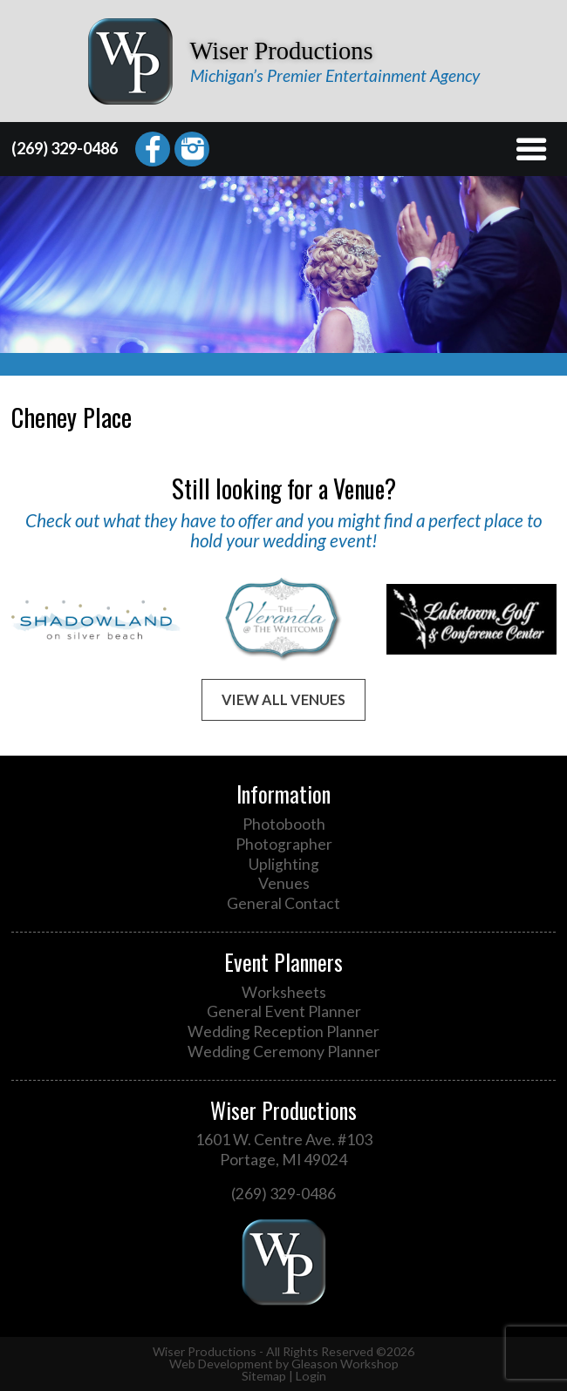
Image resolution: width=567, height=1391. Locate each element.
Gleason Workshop (345, 1363)
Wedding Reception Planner (283, 1031)
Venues (284, 883)
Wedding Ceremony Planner (284, 1051)
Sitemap (264, 1375)
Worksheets (284, 992)
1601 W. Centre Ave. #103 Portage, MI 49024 (283, 1149)
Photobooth (284, 824)
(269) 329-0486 (64, 148)
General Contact (283, 903)
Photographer (284, 844)
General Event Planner (284, 1011)
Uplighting (284, 864)
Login (311, 1375)
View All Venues (283, 699)
